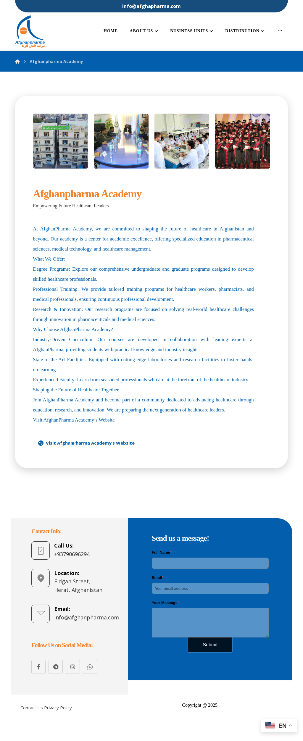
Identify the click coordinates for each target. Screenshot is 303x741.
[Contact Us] (31, 707)
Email (157, 578)
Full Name (162, 552)
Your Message (165, 602)
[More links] (280, 32)
